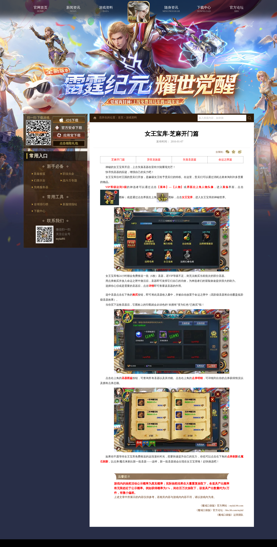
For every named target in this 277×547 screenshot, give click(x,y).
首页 (120, 117)
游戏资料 (131, 117)
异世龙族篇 (154, 159)
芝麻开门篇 (118, 159)
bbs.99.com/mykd (234, 510)
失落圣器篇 (189, 159)
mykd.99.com (236, 505)
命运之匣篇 (225, 159)
